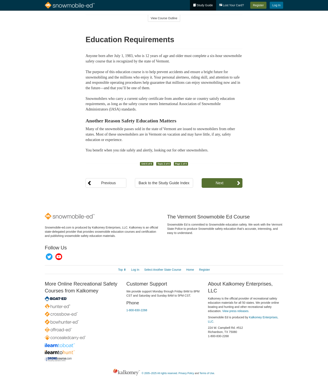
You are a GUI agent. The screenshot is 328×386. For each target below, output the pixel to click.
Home (190, 269)
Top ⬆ (122, 269)
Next (219, 183)
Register (258, 5)
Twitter (49, 256)
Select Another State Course (162, 269)
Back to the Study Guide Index (163, 183)
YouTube (58, 256)
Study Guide (203, 5)
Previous (108, 183)
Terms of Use (207, 373)
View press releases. (235, 311)
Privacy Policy (186, 373)
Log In (276, 5)
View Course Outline (164, 18)
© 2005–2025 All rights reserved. (160, 373)
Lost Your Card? (231, 5)
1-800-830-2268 (136, 310)
